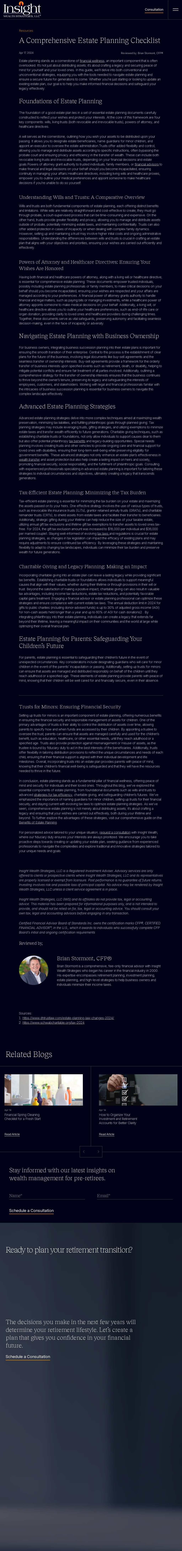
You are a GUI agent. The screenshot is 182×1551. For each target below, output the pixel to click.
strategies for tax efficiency (53, 795)
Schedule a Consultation (28, 1357)
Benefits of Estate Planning (38, 822)
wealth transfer (29, 459)
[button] (98, 1152)
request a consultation (115, 832)
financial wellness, (92, 61)
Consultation (154, 9)
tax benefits (77, 441)
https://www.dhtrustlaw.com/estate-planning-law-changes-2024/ (68, 1018)
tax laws (103, 533)
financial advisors (147, 164)
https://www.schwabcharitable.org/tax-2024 (53, 1022)
